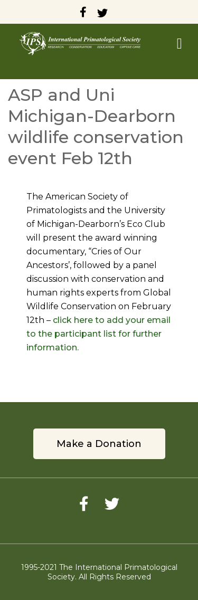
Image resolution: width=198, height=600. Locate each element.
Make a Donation (99, 444)
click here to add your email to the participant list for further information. (98, 334)
